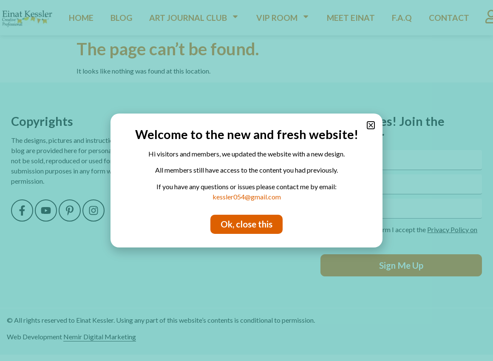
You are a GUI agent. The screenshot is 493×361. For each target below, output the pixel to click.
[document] (246, 180)
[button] (371, 125)
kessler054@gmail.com (246, 197)
